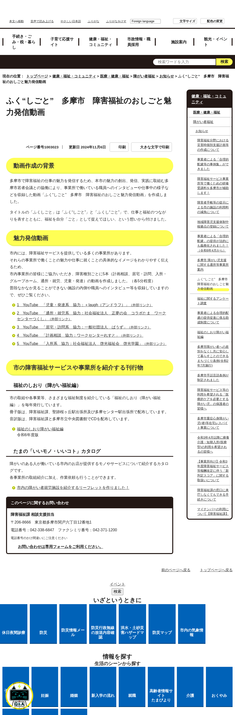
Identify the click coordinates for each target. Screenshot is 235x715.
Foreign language (116, 21)
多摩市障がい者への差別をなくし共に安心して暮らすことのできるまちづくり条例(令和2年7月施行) (213, 356)
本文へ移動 (16, 21)
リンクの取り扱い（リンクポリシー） (122, 647)
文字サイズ (160, 21)
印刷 (122, 147)
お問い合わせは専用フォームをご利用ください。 (60, 601)
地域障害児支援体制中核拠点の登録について (213, 224)
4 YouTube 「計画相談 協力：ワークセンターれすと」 (82, 390)
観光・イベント (215, 42)
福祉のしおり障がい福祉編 (40, 484)
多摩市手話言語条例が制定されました (213, 377)
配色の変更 (188, 21)
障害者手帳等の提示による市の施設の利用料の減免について (213, 207)
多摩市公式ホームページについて (99, 653)
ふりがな (93, 21)
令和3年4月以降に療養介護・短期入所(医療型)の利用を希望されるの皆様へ (213, 444)
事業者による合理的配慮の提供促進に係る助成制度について (213, 317)
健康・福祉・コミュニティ (100, 42)
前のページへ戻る (175, 625)
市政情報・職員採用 (138, 42)
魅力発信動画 (106, 177)
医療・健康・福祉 (114, 76)
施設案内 (179, 42)
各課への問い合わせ (155, 653)
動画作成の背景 (28, 177)
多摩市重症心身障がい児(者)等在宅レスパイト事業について (213, 423)
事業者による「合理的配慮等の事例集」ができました (213, 164)
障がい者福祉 (144, 76)
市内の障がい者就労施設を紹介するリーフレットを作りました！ (73, 542)
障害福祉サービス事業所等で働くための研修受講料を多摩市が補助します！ (213, 186)
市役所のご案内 (150, 641)
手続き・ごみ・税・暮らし (23, 42)
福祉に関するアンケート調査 (213, 301)
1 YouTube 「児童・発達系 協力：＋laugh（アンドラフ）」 (87, 360)
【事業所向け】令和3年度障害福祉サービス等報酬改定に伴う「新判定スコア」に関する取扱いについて (213, 471)
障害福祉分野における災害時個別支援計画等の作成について (213, 145)
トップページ (37, 76)
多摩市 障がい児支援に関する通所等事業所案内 (213, 264)
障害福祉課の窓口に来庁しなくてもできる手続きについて (213, 494)
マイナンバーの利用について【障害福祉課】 (213, 511)
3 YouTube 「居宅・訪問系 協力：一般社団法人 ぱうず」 (86, 382)
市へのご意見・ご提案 (121, 659)
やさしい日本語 (71, 21)
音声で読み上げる (42, 21)
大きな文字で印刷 (154, 147)
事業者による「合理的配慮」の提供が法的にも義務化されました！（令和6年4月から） (213, 243)
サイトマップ (90, 641)
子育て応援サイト (62, 42)
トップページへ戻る (216, 625)
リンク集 (120, 641)
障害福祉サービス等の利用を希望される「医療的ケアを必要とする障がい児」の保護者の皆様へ (213, 399)
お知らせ (166, 76)
